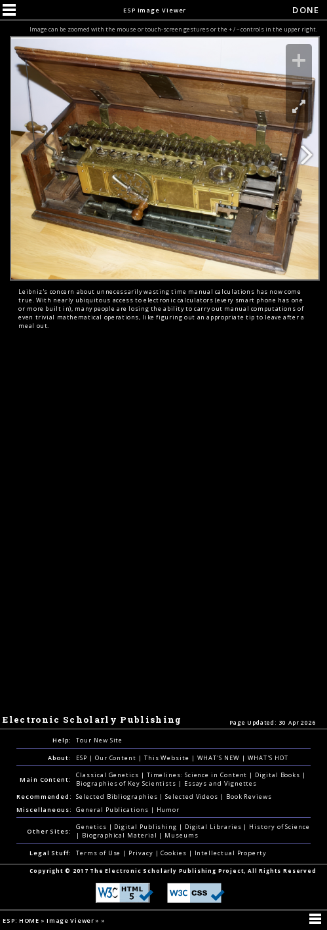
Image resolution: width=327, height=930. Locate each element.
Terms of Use (99, 853)
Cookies (174, 853)
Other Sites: (49, 831)
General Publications (113, 809)
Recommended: (44, 796)
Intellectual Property (231, 853)
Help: (61, 740)
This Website (167, 758)
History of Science (279, 826)
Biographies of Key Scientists (127, 783)
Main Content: (45, 779)
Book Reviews (249, 796)
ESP (82, 758)
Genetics (92, 826)
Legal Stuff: (50, 853)
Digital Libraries (214, 826)
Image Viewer (71, 920)
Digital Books (278, 775)
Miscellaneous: (44, 809)
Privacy (141, 853)
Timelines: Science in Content (198, 775)
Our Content (116, 758)
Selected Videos (192, 796)
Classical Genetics (108, 775)
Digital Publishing (146, 826)
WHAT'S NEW (219, 758)
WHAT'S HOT (268, 758)
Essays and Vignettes (220, 783)
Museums (181, 835)
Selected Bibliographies (117, 796)
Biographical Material (120, 835)
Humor (168, 809)
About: (59, 758)
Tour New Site (99, 740)
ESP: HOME (22, 920)
